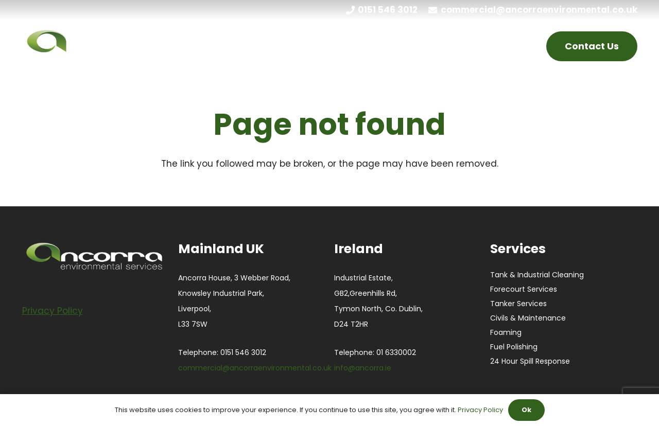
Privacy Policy (480, 410)
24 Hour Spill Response (530, 361)
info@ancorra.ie (362, 368)
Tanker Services (518, 303)
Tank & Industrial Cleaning (537, 275)
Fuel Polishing (513, 347)
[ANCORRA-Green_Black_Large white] (106, 46)
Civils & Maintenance (528, 318)
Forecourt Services (523, 289)
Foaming (506, 332)
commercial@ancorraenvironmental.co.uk (255, 368)
